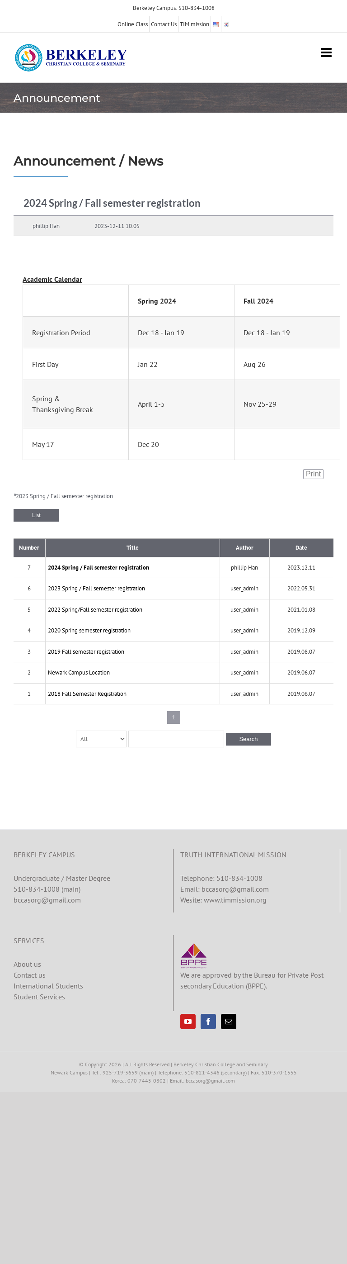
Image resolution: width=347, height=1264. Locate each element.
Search (248, 739)
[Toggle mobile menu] (327, 52)
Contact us (30, 974)
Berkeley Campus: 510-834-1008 (174, 8)
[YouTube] (188, 1021)
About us (27, 964)
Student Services (39, 996)
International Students (48, 985)
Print (313, 474)
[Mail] (228, 1021)
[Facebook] (208, 1021)
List (36, 515)
